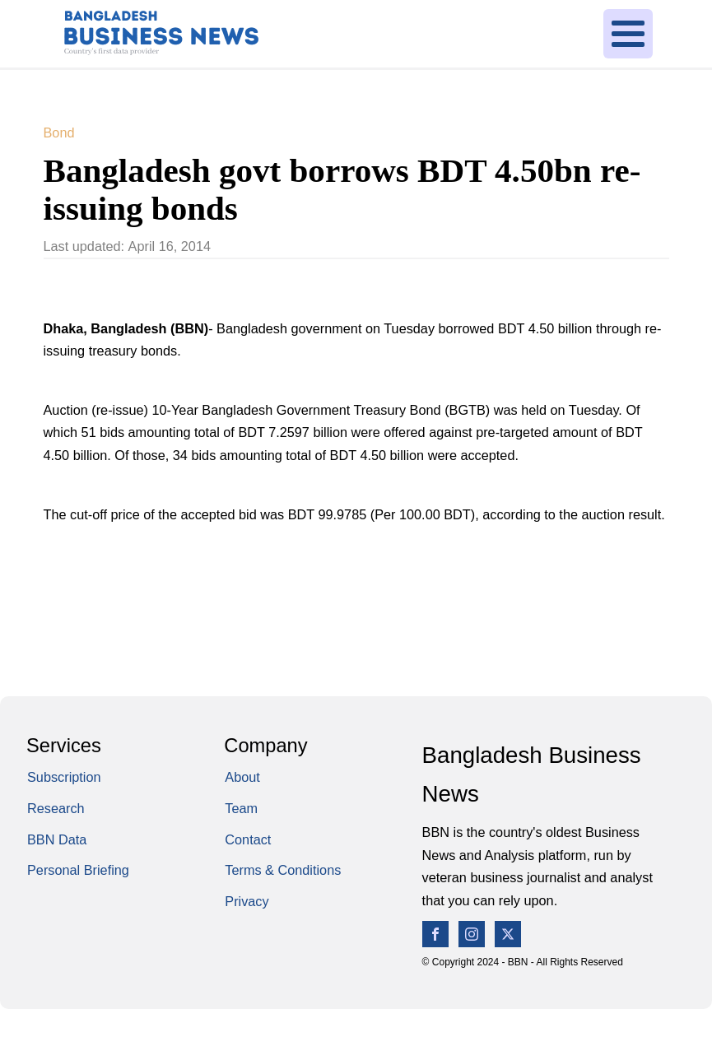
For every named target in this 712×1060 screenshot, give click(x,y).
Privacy (246, 901)
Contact (248, 839)
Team (241, 808)
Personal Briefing (78, 869)
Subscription (64, 776)
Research (56, 808)
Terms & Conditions (283, 869)
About (242, 776)
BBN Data (56, 839)
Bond (59, 132)
